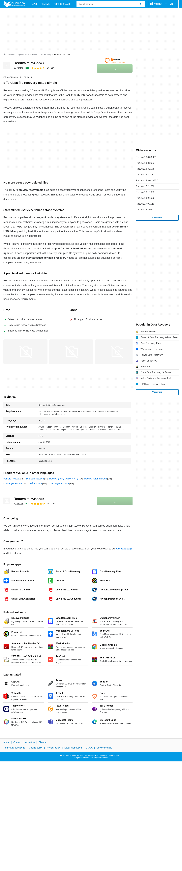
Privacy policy (53, 748)
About (6, 742)
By (18, 68)
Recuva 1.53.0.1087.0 (147, 180)
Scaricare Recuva (35, 478)
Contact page (124, 548)
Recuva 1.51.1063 (145, 192)
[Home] (4, 54)
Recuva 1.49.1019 (145, 204)
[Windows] (11, 54)
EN (173, 4)
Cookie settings (104, 748)
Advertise (30, 742)
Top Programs (62, 4)
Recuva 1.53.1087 (145, 174)
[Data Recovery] (45, 54)
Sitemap (43, 742)
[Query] (110, 4)
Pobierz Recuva (11, 478)
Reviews (45, 4)
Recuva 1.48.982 (144, 209)
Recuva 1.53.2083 (145, 163)
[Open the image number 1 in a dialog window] (71, 351)
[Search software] (140, 4)
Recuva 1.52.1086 (145, 186)
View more (157, 218)
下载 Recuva (35, 483)
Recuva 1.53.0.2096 (146, 157)
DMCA (89, 748)
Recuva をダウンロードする (63, 478)
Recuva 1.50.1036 (145, 198)
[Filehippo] (14, 4)
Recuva (29, 63)
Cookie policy (35, 748)
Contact (17, 742)
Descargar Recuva (12, 483)
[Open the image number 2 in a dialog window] (117, 351)
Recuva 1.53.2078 (145, 169)
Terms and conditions (14, 748)
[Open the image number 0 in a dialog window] (25, 351)
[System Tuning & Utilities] (27, 54)
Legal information (73, 748)
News (35, 4)
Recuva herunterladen (95, 478)
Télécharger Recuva (58, 483)
